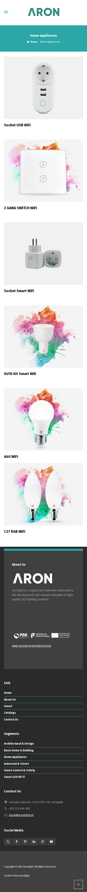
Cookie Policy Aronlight (16, 875)
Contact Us (11, 719)
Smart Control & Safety (19, 770)
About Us (10, 699)
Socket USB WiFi (17, 125)
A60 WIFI (11, 456)
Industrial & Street (16, 763)
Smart (8, 706)
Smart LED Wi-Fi (14, 777)
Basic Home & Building (19, 750)
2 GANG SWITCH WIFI (20, 208)
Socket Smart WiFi (19, 291)
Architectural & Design (19, 743)
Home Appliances (15, 757)
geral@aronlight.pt (21, 815)
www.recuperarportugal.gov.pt (31, 646)
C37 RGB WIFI (14, 531)
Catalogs (10, 712)
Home (8, 693)
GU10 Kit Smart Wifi (20, 374)
